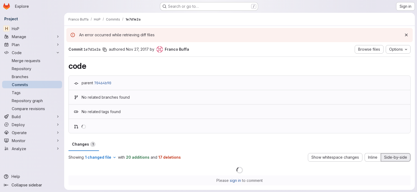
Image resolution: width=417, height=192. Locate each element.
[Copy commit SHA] (104, 49)
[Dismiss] (406, 35)
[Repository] (32, 68)
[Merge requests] (32, 60)
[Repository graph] (32, 100)
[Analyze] (32, 148)
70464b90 (102, 83)
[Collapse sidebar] (32, 185)
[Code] (32, 52)
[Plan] (32, 44)
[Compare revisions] (32, 108)
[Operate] (32, 132)
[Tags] (32, 92)
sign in (235, 180)
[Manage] (32, 36)
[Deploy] (32, 124)
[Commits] (32, 84)
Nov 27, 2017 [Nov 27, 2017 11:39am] (137, 49)
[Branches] (32, 76)
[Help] (32, 176)
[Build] (32, 116)
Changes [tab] (83, 144)
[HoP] (32, 28)
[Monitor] (32, 140)
